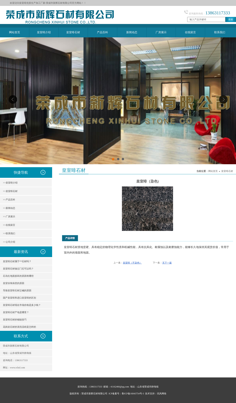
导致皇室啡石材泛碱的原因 (17, 290)
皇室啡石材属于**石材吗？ (17, 261)
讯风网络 (161, 393)
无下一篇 (167, 262)
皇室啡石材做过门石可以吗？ (18, 268)
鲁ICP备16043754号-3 (133, 393)
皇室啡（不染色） (132, 262)
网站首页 (213, 171)
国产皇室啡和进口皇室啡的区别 (19, 297)
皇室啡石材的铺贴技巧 (15, 319)
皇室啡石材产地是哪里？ (16, 312)
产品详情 (70, 238)
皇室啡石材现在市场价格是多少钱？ (22, 305)
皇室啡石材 (227, 171)
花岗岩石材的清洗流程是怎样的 (19, 327)
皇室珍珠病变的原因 (13, 283)
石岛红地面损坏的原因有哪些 (18, 276)
